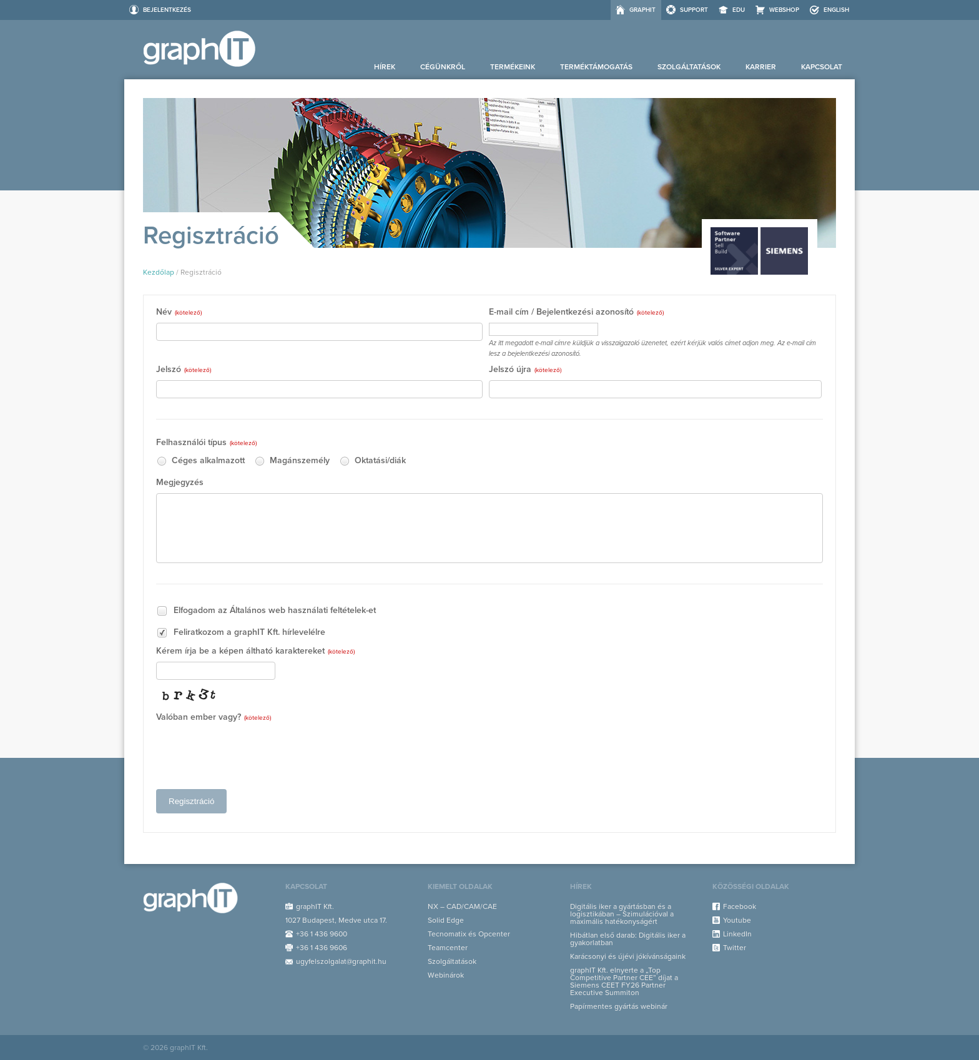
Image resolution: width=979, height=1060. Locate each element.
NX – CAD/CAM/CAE (462, 906)
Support (694, 10)
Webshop (784, 10)
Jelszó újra (525, 370)
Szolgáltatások (689, 66)
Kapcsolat (821, 66)
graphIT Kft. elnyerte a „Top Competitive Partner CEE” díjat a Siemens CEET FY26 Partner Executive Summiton (624, 981)
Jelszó (183, 370)
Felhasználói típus (206, 443)
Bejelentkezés (167, 10)
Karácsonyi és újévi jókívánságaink (628, 956)
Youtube (737, 920)
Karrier (760, 66)
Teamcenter (448, 947)
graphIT (642, 10)
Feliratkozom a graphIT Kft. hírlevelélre (240, 633)
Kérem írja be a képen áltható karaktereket (255, 651)
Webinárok (446, 975)
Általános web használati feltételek (298, 610)
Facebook (739, 906)
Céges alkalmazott (200, 461)
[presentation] (251, 752)
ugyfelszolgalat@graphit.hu (341, 961)
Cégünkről (442, 66)
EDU (738, 10)
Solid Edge (446, 920)
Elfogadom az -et (266, 611)
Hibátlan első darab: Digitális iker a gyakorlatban (628, 938)
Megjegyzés (180, 483)
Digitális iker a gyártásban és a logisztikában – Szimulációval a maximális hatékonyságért (622, 914)
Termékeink (512, 66)
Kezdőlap (158, 272)
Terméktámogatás (596, 66)
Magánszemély (292, 461)
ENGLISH (836, 10)
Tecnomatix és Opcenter (469, 934)
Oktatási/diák (372, 461)
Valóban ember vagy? (213, 717)
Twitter (734, 947)
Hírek (384, 66)
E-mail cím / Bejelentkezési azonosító (576, 312)
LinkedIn (737, 934)
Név (179, 312)
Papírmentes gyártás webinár (618, 1006)
